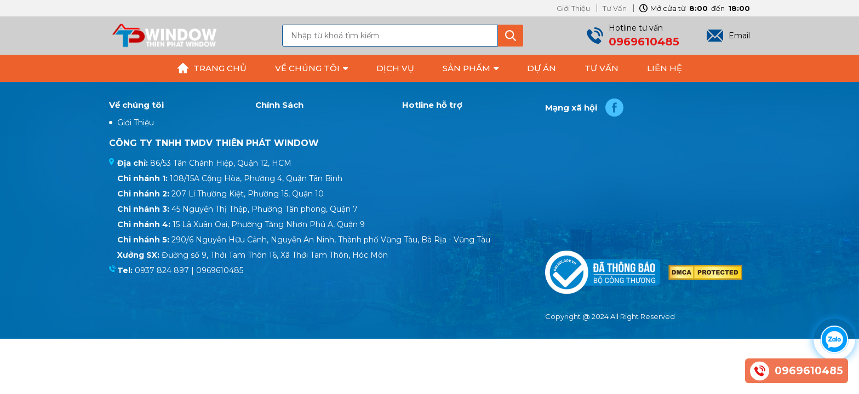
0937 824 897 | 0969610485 (189, 270)
